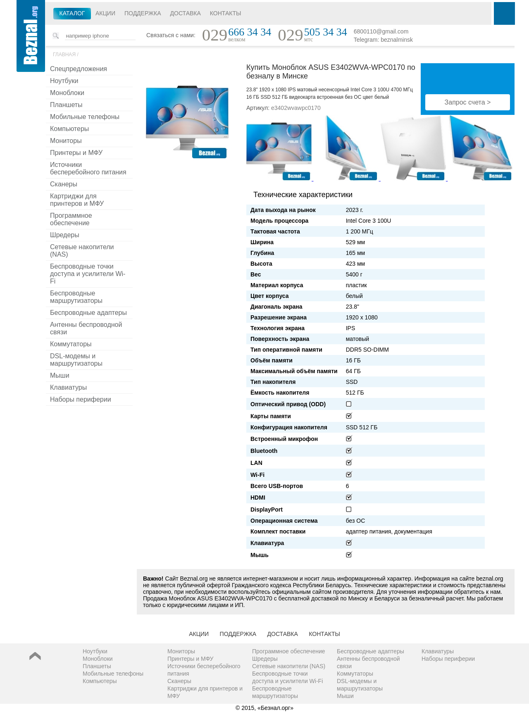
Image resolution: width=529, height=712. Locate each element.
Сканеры (63, 184)
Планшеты (66, 104)
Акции (105, 13)
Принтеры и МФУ (76, 152)
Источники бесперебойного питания (88, 168)
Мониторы (66, 140)
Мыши (59, 375)
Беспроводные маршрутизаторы (76, 297)
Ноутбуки (64, 80)
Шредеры (64, 234)
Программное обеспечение (71, 219)
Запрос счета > (468, 102)
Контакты (225, 13)
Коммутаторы (71, 344)
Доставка (185, 13)
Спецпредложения (78, 68)
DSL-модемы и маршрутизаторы (76, 359)
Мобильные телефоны (84, 116)
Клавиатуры (68, 387)
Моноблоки (67, 92)
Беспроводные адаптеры (88, 312)
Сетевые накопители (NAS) (82, 250)
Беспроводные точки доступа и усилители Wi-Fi (87, 274)
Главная (64, 54)
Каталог (72, 13)
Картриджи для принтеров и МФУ (77, 200)
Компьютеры (69, 128)
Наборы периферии (80, 399)
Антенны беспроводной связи (86, 328)
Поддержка (142, 13)
